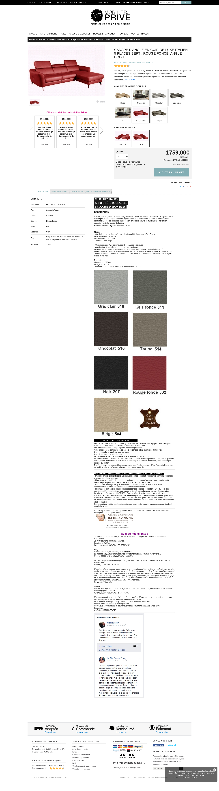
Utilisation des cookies (81, 769)
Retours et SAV (78, 760)
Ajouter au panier (171, 172)
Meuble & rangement (105, 34)
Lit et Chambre (48, 34)
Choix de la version (59, 191)
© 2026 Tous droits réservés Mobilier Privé (50, 777)
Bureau (124, 34)
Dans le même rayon (80, 191)
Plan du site (124, 777)
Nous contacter (78, 746)
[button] (101, 130)
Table (63, 34)
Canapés (41, 39)
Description (43, 191)
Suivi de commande (80, 749)
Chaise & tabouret (79, 34)
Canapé (33, 34)
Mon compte (104, 3)
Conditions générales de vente (84, 766)
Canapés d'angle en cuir (57, 39)
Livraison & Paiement (100, 191)
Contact (117, 3)
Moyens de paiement (80, 758)
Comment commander (81, 755)
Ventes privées (140, 34)
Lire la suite (130, 80)
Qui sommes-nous (39, 765)
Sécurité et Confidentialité (158, 777)
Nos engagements (39, 768)
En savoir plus (191, 777)
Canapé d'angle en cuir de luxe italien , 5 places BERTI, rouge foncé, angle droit (105, 39)
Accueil (32, 39)
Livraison (75, 752)
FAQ (74, 763)
